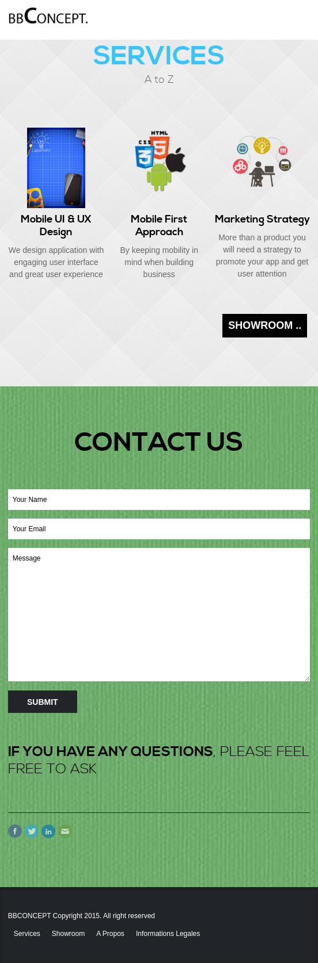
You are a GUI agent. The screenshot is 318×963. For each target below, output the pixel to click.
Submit (42, 702)
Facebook (15, 831)
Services (27, 934)
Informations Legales (168, 934)
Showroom (68, 934)
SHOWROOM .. (264, 325)
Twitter (32, 831)
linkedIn (48, 831)
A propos (110, 934)
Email (65, 831)
